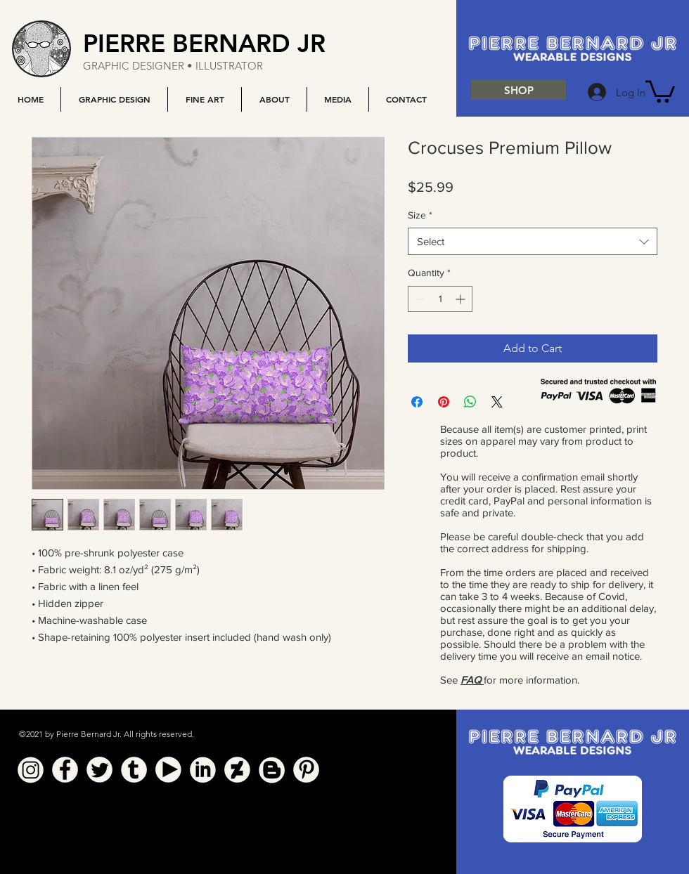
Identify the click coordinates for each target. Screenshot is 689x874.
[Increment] (461, 299)
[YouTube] (168, 769)
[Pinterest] (306, 769)
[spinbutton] (440, 299)
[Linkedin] (203, 769)
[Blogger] (271, 769)
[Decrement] (418, 299)
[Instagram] (30, 769)
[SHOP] (518, 90)
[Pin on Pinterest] (443, 401)
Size (420, 215)
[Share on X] (497, 401)
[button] (113, 99)
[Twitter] (99, 769)
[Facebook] (65, 769)
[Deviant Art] (237, 769)
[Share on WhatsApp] (470, 401)
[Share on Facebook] (416, 401)
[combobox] (532, 241)
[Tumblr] (134, 769)
